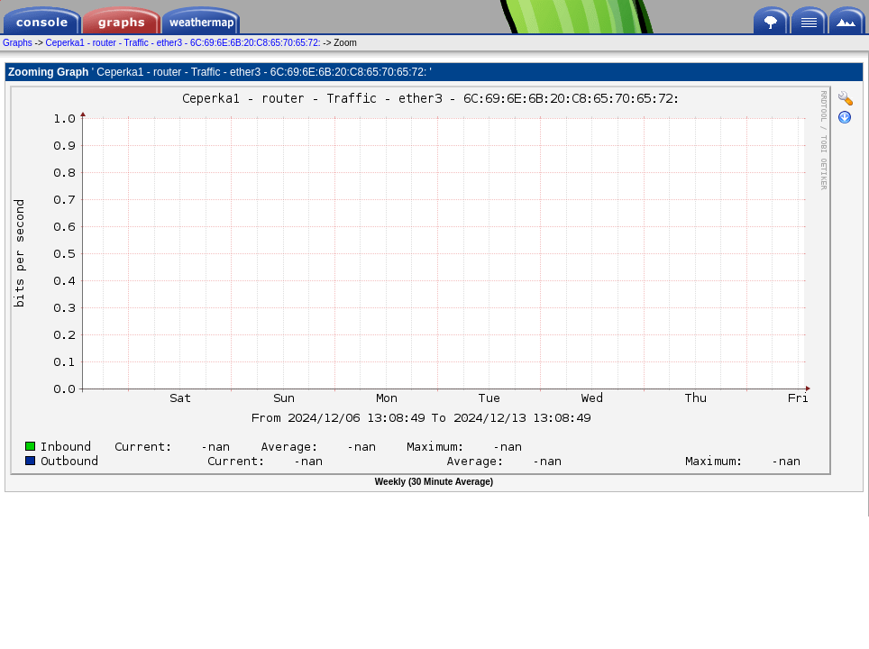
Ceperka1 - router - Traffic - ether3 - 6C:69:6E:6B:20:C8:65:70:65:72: (185, 43)
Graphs (17, 43)
